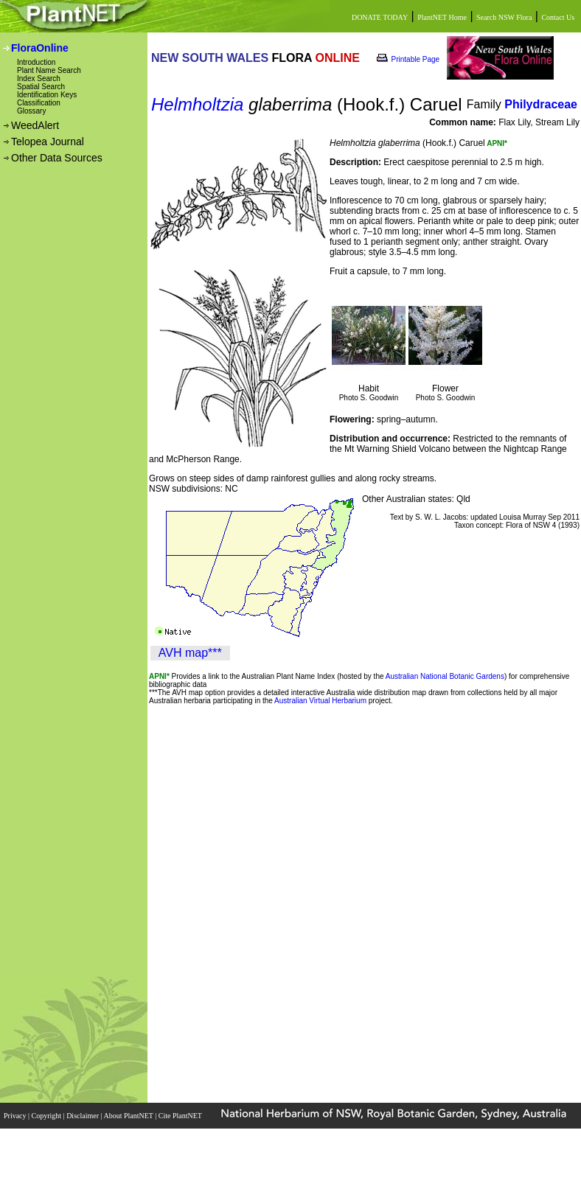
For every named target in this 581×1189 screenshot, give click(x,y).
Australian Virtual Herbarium (320, 701)
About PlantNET (129, 1116)
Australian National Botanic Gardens (445, 676)
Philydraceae (540, 104)
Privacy (16, 1116)
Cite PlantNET (181, 1116)
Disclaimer (83, 1116)
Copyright (47, 1116)
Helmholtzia (197, 104)
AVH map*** (190, 652)
